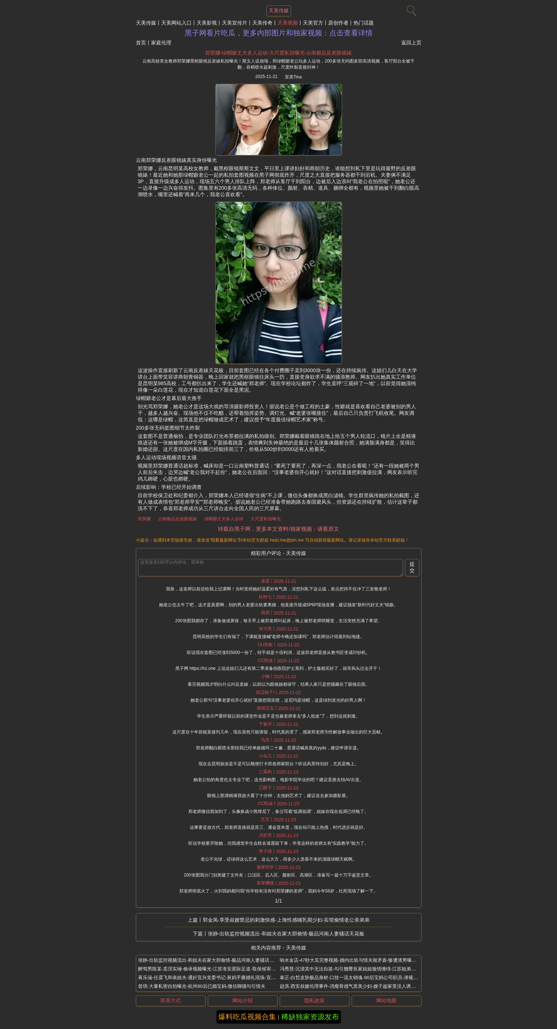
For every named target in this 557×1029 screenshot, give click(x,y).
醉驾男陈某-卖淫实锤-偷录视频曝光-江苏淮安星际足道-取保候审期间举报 (214, 969)
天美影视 (207, 23)
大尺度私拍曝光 (265, 518)
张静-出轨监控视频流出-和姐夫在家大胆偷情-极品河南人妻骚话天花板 (286, 934)
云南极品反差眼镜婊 (177, 518)
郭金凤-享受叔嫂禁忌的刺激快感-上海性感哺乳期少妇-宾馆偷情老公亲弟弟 (286, 920)
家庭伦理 (161, 43)
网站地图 (386, 1000)
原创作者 (338, 23)
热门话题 (364, 23)
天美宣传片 (234, 23)
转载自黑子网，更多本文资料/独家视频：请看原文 (278, 529)
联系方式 (170, 1000)
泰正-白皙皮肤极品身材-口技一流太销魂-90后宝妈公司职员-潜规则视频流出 (358, 977)
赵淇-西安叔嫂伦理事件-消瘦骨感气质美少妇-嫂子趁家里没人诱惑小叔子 (355, 986)
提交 (412, 567)
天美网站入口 (176, 23)
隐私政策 (314, 1000)
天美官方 (313, 23)
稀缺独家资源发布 (310, 1017)
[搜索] (410, 9)
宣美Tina (293, 76)
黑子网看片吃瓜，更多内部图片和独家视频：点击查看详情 (279, 33)
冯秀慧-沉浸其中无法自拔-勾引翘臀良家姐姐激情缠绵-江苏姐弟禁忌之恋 (355, 969)
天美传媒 (146, 23)
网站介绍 (242, 1000)
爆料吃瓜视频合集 (247, 1017)
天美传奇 (262, 23)
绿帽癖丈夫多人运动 (223, 518)
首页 (141, 43)
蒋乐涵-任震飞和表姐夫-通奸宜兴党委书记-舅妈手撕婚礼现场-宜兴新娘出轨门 (218, 977)
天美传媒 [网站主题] (279, 10)
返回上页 (411, 43)
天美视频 (288, 23)
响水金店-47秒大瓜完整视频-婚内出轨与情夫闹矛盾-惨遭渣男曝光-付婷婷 (356, 960)
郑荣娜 (144, 518)
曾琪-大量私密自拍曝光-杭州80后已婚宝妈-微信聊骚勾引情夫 (201, 986)
